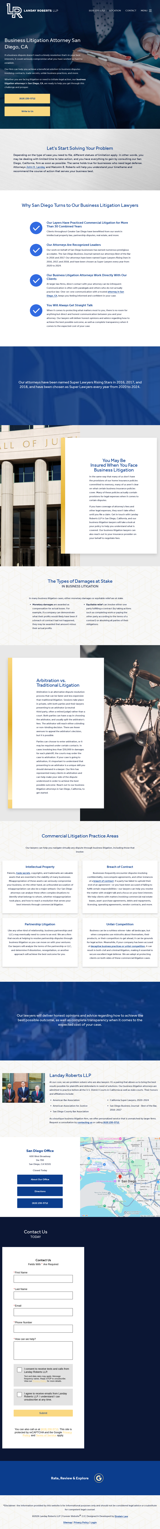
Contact (130, 11)
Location (115, 11)
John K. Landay (35, 167)
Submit (43, 1408)
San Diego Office (40, 1146)
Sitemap (67, 1517)
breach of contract (103, 881)
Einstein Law (121, 1511)
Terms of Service (46, 1430)
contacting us (149, 1113)
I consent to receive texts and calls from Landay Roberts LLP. (46, 1370)
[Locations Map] (120, 1172)
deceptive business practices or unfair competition (118, 946)
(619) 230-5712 (49, 1424)
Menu (147, 10)
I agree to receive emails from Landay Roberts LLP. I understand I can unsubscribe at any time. (45, 1391)
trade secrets (23, 873)
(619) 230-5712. (25, 1117)
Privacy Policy (40, 1376)
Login (94, 1517)
